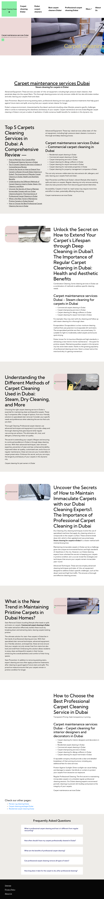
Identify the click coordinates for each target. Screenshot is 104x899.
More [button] (88, 9)
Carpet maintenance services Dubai (52, 83)
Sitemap (8, 886)
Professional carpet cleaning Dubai (73, 9)
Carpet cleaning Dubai (24, 9)
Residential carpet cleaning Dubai (21, 809)
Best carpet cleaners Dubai (54, 9)
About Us (98, 9)
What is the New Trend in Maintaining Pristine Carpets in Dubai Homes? (27, 712)
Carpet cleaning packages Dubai (21, 806)
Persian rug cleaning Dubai (19, 804)
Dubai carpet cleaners (38, 9)
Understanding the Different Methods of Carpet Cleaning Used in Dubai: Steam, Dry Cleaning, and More (25, 184)
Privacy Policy (10, 890)
